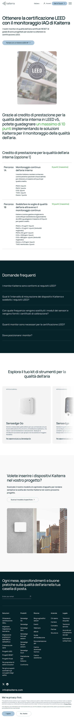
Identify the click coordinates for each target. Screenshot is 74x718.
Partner (53, 629)
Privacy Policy (67, 704)
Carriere (54, 622)
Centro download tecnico (37, 649)
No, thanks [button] (23, 713)
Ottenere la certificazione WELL (7, 620)
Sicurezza (54, 633)
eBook (36, 632)
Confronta (24, 665)
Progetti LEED (7, 651)
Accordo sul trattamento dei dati (67, 632)
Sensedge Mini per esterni (24, 636)
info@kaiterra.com (12, 689)
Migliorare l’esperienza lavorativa (6, 629)
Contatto (54, 626)
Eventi (36, 624)
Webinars (37, 628)
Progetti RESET (7, 655)
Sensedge (24, 624)
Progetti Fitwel (7, 659)
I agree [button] (8, 713)
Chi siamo (54, 618)
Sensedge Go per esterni (24, 644)
